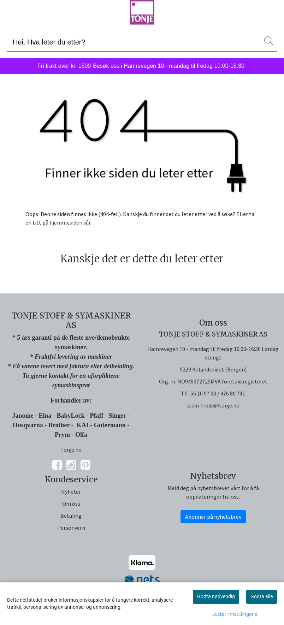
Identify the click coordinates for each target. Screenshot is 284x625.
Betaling (71, 515)
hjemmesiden (65, 222)
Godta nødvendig (216, 596)
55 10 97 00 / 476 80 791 (217, 393)
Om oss (71, 503)
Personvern (71, 527)
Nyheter (71, 491)
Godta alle (261, 596)
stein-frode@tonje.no (213, 405)
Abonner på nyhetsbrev (213, 516)
